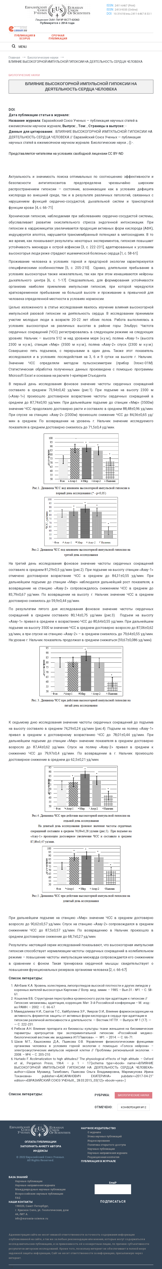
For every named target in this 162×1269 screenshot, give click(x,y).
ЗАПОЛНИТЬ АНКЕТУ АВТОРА (40, 1146)
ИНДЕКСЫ (40, 1150)
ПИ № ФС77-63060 (67, 19)
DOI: (110, 13)
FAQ (17, 1197)
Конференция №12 (133, 1107)
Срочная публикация (58, 37)
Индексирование (98, 1140)
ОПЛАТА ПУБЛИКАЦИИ (40, 1141)
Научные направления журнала (107, 1153)
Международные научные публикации (40, 1189)
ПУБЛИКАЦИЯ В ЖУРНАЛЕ (98, 1161)
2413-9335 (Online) (126, 9)
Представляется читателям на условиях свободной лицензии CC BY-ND (66, 154)
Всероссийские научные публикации (39, 1193)
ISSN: (110, 5)
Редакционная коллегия (103, 1157)
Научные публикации (101, 1148)
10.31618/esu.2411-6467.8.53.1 (133, 13)
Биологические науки (24, 75)
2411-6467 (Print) (125, 5)
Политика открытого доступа (106, 1144)
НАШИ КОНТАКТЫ (21, 1201)
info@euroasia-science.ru (31, 1218)
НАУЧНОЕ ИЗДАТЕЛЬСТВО (98, 1128)
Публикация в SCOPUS (24, 37)
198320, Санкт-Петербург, (32, 1206)
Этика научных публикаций (104, 1136)
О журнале (94, 1132)
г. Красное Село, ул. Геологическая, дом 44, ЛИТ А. (42, 1212)
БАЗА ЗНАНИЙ (18, 1177)
